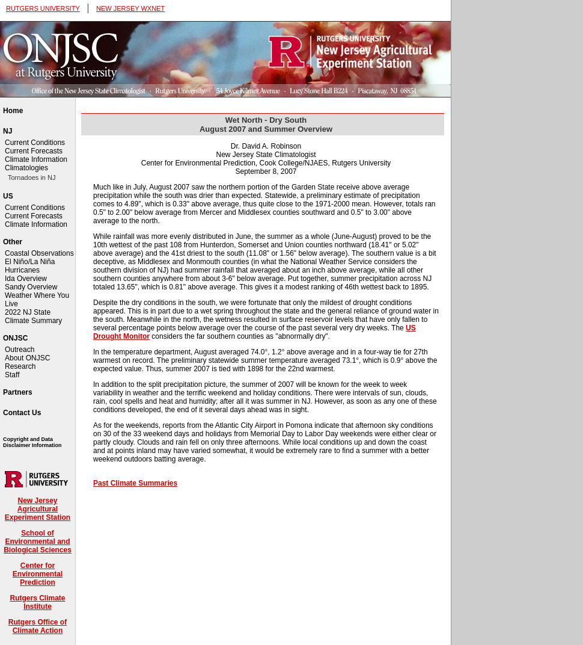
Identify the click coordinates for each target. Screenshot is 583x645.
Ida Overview (26, 278)
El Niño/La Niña (30, 262)
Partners (17, 392)
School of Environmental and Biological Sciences (38, 541)
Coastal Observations (39, 253)
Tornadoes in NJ (32, 177)
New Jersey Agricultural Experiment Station (37, 509)
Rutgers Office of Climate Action (37, 626)
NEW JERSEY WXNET (130, 8)
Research (20, 366)
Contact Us (22, 413)
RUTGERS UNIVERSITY (43, 8)
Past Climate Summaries (135, 483)
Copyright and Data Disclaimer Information (32, 442)
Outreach (19, 349)
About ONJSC (27, 358)
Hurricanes (22, 270)
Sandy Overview (31, 287)
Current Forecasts (34, 151)
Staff (12, 375)
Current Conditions (35, 142)
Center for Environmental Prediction (38, 574)
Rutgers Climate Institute (37, 602)
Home (13, 110)
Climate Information (36, 159)
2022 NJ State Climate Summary (33, 316)
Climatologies (26, 168)
